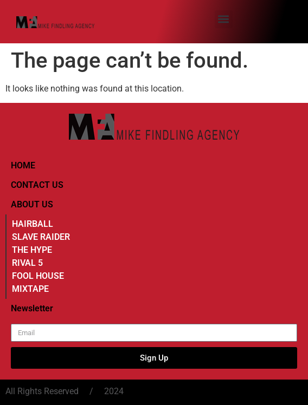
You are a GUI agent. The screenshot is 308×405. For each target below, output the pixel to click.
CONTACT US (37, 185)
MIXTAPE (30, 289)
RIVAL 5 (27, 263)
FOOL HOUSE (38, 276)
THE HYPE (32, 250)
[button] (224, 19)
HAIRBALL (32, 224)
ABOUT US (32, 204)
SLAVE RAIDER (41, 237)
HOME (23, 165)
